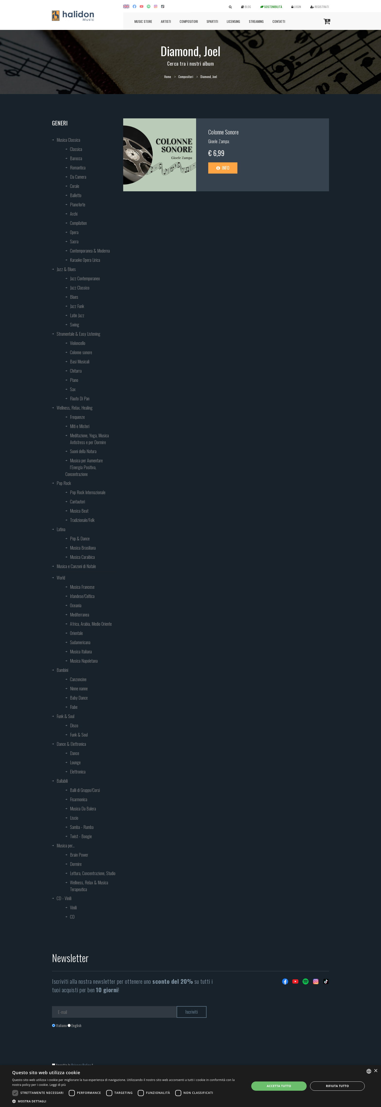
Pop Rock (64, 483)
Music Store (143, 21)
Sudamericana (80, 642)
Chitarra (76, 371)
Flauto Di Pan (79, 398)
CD (72, 917)
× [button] (375, 1071)
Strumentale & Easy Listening (78, 334)
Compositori (189, 21)
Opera (74, 232)
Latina (61, 529)
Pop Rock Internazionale (87, 492)
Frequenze (77, 417)
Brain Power (79, 855)
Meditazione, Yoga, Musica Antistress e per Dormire (89, 438)
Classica (76, 149)
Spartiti (212, 21)
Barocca (76, 158)
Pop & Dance (80, 538)
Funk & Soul (65, 716)
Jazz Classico (79, 287)
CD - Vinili (64, 898)
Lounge (75, 762)
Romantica (78, 167)
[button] (127, 1101)
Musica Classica (68, 140)
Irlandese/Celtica (82, 596)
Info (222, 168)
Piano (74, 380)
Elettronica (78, 771)
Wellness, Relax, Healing (75, 407)
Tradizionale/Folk (82, 520)
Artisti (166, 21)
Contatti (278, 21)
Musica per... (66, 845)
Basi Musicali (79, 361)
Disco (74, 725)
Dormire (76, 864)
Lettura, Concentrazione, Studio (92, 873)
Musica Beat (79, 511)
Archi (74, 214)
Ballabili (62, 781)
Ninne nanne (79, 688)
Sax (73, 389)
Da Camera (78, 177)
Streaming (256, 21)
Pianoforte (77, 204)
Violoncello (77, 343)
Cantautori (77, 501)
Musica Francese (82, 587)
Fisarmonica (78, 799)
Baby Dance (79, 697)
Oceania (75, 605)
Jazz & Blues (66, 269)
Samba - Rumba (82, 827)
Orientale (76, 633)
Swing (74, 324)
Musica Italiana (81, 651)
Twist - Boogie (81, 836)
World (61, 577)
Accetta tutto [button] (279, 1086)
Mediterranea (79, 614)
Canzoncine (78, 679)
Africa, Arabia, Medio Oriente (91, 624)
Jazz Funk (77, 306)
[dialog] (190, 1086)
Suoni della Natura (83, 451)
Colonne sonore (81, 352)
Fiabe (74, 707)
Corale (74, 186)
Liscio (74, 818)
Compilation (78, 223)
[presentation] (89, 1047)
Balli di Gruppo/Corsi (85, 790)
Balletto (75, 195)
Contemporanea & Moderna (90, 250)
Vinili (73, 907)
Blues (74, 297)
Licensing (233, 21)
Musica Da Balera (83, 808)
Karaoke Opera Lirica (85, 260)
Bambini (62, 670)
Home (167, 76)
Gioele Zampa (218, 141)
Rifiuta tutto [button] (337, 1086)
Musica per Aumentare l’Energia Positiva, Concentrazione (84, 467)
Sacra (74, 241)
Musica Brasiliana (83, 548)
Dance (74, 753)
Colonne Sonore (223, 131)
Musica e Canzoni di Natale (76, 566)
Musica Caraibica (82, 557)
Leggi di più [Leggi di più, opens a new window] (58, 1085)
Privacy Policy (81, 1065)
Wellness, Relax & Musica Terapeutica (89, 885)
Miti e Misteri (79, 426)
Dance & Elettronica (71, 744)
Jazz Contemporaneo (85, 278)
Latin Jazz (77, 315)
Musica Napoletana (84, 661)
